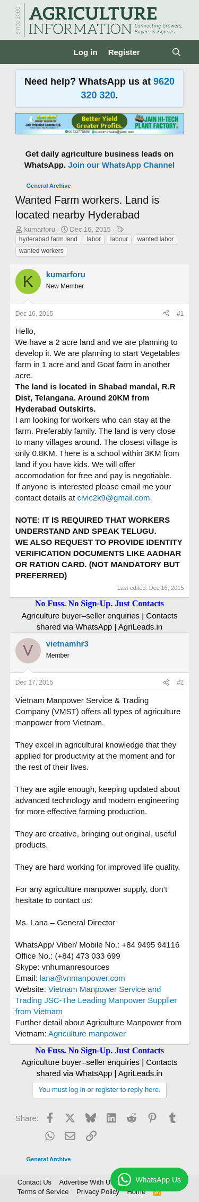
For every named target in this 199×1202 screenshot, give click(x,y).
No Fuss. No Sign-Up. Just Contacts (99, 603)
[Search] (176, 52)
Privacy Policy (97, 1192)
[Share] (166, 314)
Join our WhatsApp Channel (121, 164)
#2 (180, 682)
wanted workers (41, 250)
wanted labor (155, 239)
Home (136, 1192)
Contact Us (34, 1182)
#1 (180, 313)
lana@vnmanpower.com (82, 977)
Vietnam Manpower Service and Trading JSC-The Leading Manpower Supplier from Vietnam (96, 1000)
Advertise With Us (86, 1182)
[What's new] (155, 52)
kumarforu (39, 229)
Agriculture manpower (87, 1033)
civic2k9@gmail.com (113, 497)
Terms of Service (43, 1192)
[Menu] (24, 52)
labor (93, 239)
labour (119, 239)
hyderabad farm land (48, 239)
